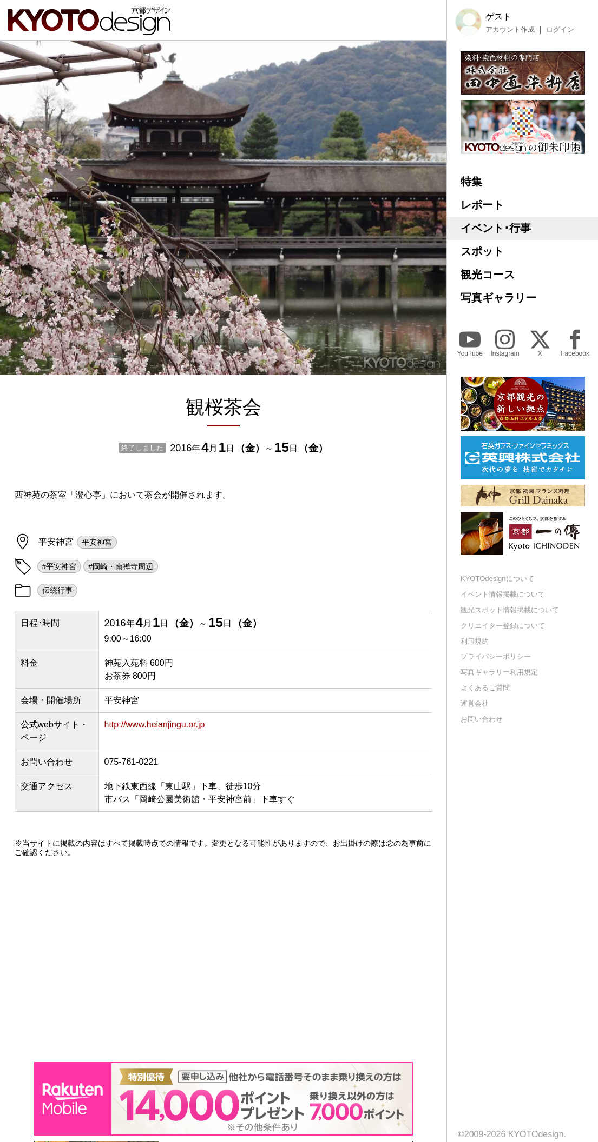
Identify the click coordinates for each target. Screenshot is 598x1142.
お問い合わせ (482, 719)
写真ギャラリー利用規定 (499, 672)
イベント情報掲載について (503, 594)
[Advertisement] (223, 959)
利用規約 (475, 641)
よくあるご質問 (485, 688)
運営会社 (475, 703)
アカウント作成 (510, 30)
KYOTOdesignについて (497, 579)
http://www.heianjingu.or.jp (154, 724)
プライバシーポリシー (496, 656)
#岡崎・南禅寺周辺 (120, 566)
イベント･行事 (496, 228)
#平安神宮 (59, 566)
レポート (482, 205)
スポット (482, 251)
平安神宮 (97, 542)
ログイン (560, 30)
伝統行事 (57, 590)
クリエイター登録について (503, 626)
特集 (471, 182)
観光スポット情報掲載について (510, 610)
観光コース (488, 275)
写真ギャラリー (498, 298)
